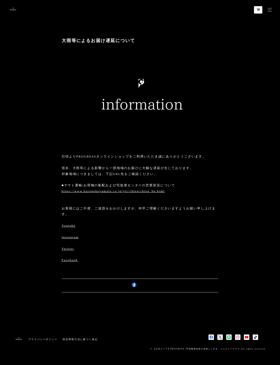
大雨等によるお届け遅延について (98, 40)
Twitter (68, 249)
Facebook (70, 260)
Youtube (69, 225)
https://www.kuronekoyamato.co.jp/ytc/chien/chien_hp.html (113, 191)
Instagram (70, 237)
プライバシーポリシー (42, 339)
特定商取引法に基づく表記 (80, 339)
